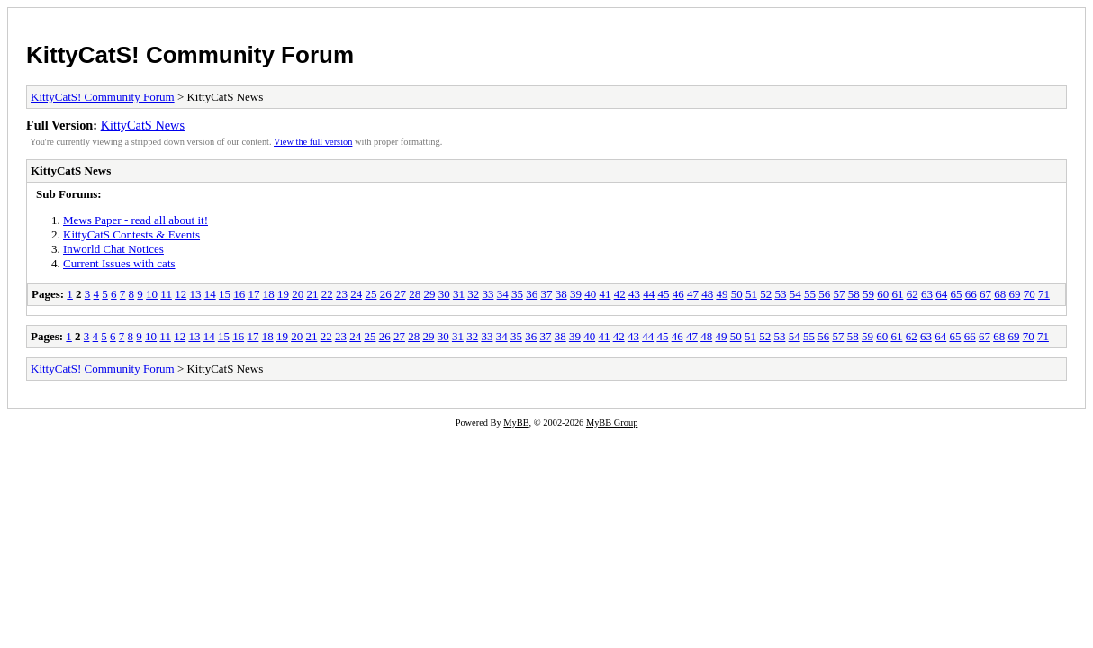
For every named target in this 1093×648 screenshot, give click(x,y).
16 (239, 294)
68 (1000, 294)
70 (1029, 294)
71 (1044, 294)
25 (370, 294)
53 (780, 294)
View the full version (313, 142)
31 (459, 294)
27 (400, 294)
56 (824, 294)
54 (795, 294)
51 (751, 294)
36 (531, 294)
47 (693, 294)
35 (517, 294)
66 (971, 294)
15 (224, 294)
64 (941, 294)
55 (810, 294)
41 (604, 294)
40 (590, 294)
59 (868, 294)
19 (283, 294)
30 (444, 294)
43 (634, 294)
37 (546, 294)
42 (620, 294)
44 (649, 294)
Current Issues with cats (119, 263)
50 (737, 294)
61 (897, 294)
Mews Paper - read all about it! (135, 220)
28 (414, 294)
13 (195, 294)
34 (503, 294)
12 (180, 294)
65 (956, 294)
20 (297, 294)
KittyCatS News (143, 125)
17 (253, 294)
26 (386, 294)
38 (561, 294)
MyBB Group (611, 423)
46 (678, 294)
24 (356, 294)
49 (721, 294)
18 (269, 294)
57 (839, 294)
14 (210, 294)
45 (663, 294)
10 (152, 294)
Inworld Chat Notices (113, 249)
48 (707, 294)
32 (473, 294)
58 (854, 294)
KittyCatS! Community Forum (190, 54)
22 (327, 294)
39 (576, 294)
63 (927, 294)
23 (342, 294)
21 (312, 294)
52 (766, 294)
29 (429, 294)
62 (912, 294)
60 (883, 294)
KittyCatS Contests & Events (131, 234)
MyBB (515, 423)
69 (1014, 294)
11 (166, 294)
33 (487, 294)
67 (985, 294)
